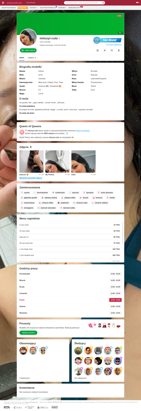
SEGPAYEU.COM (57, 402)
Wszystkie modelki (9, 8)
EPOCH (50, 402)
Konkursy (62, 8)
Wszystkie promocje (48, 8)
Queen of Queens (83, 131)
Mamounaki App (75, 8)
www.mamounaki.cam (31, 402)
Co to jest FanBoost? (114, 45)
